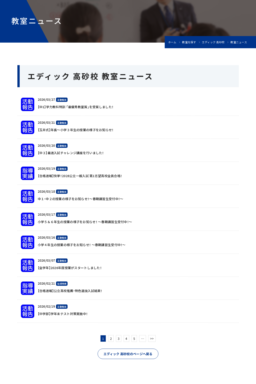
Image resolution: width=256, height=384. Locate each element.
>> (152, 338)
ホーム (172, 42)
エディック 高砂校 (213, 42)
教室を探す (189, 42)
